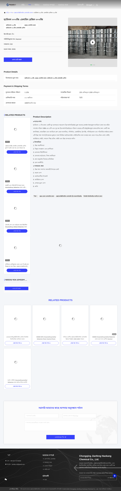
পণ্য (29, 5)
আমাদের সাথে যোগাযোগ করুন (63, 6)
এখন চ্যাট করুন (18, 60)
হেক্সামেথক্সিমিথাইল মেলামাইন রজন (23, 12)
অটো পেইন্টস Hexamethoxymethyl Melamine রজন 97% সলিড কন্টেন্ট (17, 381)
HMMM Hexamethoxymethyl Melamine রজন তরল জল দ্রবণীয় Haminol (103, 338)
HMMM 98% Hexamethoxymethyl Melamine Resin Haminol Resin (46, 338)
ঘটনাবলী (80, 5)
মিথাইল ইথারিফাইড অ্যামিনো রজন (93, 196)
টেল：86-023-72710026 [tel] (13, 461)
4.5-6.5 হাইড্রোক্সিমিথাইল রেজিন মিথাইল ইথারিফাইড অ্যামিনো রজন (17, 338)
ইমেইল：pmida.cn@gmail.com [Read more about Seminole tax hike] (15, 464)
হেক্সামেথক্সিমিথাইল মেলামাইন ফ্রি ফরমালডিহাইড (69, 196)
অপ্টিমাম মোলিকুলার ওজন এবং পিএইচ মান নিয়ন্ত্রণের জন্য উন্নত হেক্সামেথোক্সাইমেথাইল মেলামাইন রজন (17, 266)
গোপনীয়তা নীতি (13, 489)
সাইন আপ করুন (111, 478)
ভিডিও (37, 5)
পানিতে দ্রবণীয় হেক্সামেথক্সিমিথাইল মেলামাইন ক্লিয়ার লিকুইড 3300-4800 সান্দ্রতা (75, 338)
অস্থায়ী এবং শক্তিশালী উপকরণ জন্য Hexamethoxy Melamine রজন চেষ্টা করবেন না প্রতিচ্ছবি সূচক (15, 187)
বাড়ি (22, 5)
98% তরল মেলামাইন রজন (47, 196)
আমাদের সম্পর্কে (48, 5)
